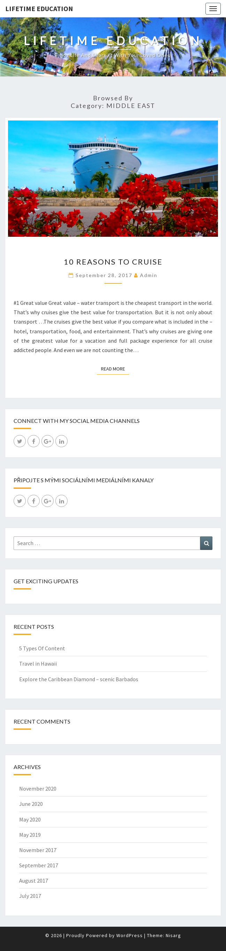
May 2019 (30, 834)
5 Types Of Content (42, 648)
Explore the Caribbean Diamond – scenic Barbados (78, 679)
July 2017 (30, 895)
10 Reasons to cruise (113, 261)
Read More (115, 368)
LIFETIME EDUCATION (39, 8)
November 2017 (37, 849)
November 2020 (37, 788)
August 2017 (33, 880)
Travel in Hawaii (38, 663)
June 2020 (31, 803)
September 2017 (38, 865)
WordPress (129, 935)
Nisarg (173, 935)
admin (148, 275)
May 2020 (30, 819)
